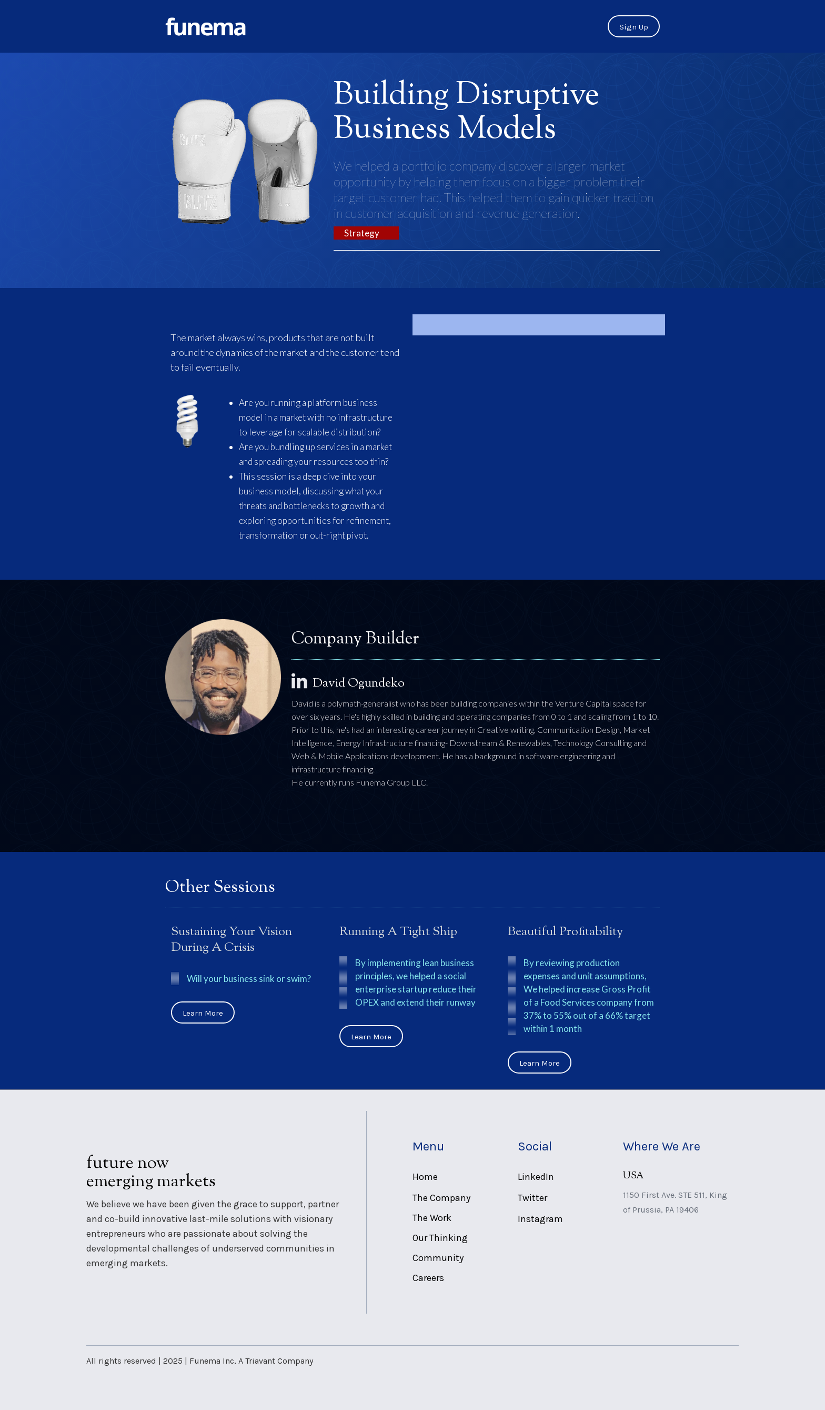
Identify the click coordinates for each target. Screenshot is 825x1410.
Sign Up (633, 27)
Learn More (203, 1013)
